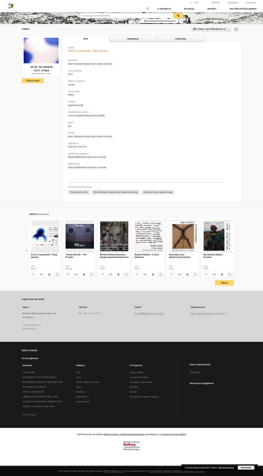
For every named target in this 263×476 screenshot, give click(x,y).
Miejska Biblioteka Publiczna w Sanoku (87, 156)
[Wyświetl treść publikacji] (49, 274)
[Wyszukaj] (178, 15)
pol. (70, 125)
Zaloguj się (250, 2)
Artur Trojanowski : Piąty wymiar (44, 255)
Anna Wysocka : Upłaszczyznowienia (180, 255)
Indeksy (212, 8)
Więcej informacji (226, 468)
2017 (70, 74)
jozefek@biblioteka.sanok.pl (149, 313)
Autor (79, 377)
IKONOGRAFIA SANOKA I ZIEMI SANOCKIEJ (42, 382)
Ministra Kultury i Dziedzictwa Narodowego (124, 434)
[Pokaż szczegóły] (57, 274)
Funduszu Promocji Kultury (173, 434)
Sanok (71, 84)
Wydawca (80, 391)
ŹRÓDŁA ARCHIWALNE (33, 391)
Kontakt (133, 391)
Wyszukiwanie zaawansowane (160, 20)
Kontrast (216, 2)
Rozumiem (246, 467)
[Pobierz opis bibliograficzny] (41, 274)
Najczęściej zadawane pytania (144, 396)
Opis (78, 387)
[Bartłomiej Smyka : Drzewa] (218, 236)
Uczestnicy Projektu (139, 377)
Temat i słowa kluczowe (87, 382)
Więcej (224, 282)
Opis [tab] (85, 39)
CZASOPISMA (28, 372)
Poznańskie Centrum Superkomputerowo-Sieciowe (177, 471)
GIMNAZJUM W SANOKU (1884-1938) (40, 396)
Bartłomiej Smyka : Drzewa (213, 255)
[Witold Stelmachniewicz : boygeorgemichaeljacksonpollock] (114, 236)
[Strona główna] (147, 8)
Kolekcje (189, 8)
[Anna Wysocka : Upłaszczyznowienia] (183, 236)
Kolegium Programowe (141, 382)
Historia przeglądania (243, 8)
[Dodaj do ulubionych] (236, 29)
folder (71, 94)
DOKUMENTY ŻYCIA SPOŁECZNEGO (39, 377)
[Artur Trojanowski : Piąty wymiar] (45, 236)
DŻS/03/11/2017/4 (77, 146)
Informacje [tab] (133, 39)
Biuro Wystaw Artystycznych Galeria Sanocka (90, 63)
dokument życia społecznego (157, 192)
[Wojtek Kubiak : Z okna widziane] (149, 236)
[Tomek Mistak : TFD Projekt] (80, 236)
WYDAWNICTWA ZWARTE (34, 387)
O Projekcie (164, 8)
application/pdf (75, 105)
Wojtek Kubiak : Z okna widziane (146, 255)
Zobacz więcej (29, 414)
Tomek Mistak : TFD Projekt (75, 255)
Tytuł (78, 372)
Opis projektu (136, 372)
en (196, 3)
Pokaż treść (32, 80)
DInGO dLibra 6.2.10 (114, 471)
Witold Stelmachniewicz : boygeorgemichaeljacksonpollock (114, 255)
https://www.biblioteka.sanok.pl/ (207, 313)
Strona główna (30, 358)
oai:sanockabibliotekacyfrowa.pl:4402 (86, 115)
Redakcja (134, 387)
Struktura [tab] (180, 39)
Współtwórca (82, 396)
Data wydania (82, 401)
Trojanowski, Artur (79, 192)
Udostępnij (232, 2)
